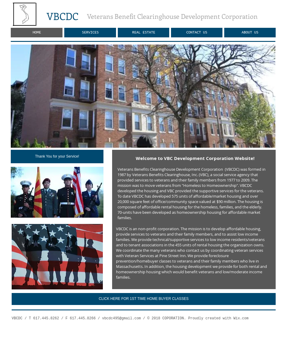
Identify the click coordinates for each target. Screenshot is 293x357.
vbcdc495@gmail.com (121, 318)
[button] (143, 96)
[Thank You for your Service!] (57, 156)
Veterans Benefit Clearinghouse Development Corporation (172, 16)
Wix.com (241, 318)
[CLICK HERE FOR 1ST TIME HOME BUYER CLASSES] (144, 299)
